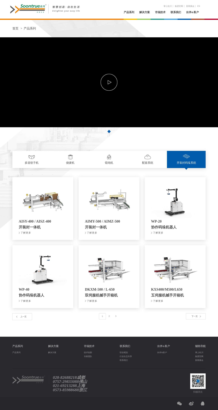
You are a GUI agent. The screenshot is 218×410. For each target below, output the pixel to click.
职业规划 (124, 352)
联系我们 (176, 12)
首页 (15, 28)
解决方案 (144, 12)
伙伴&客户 (192, 12)
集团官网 (179, 6)
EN (198, 6)
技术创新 (88, 352)
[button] (109, 131)
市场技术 (160, 12)
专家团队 (88, 356)
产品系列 (129, 12)
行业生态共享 (126, 356)
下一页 (195, 316)
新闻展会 (190, 6)
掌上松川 (168, 6)
